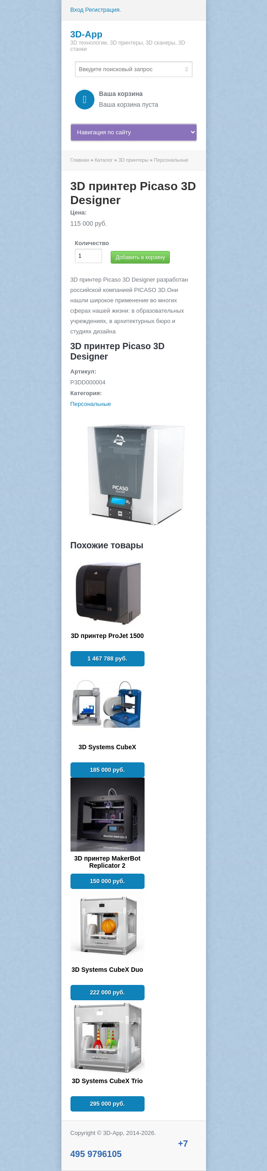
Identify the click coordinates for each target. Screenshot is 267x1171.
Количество (92, 243)
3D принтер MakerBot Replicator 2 (107, 862)
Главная (79, 160)
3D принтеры (133, 160)
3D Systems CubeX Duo (107, 969)
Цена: (78, 212)
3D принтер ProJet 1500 (107, 635)
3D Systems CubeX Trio (107, 1080)
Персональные (171, 160)
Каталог (104, 160)
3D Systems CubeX (107, 747)
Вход (77, 9)
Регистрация (102, 9)
